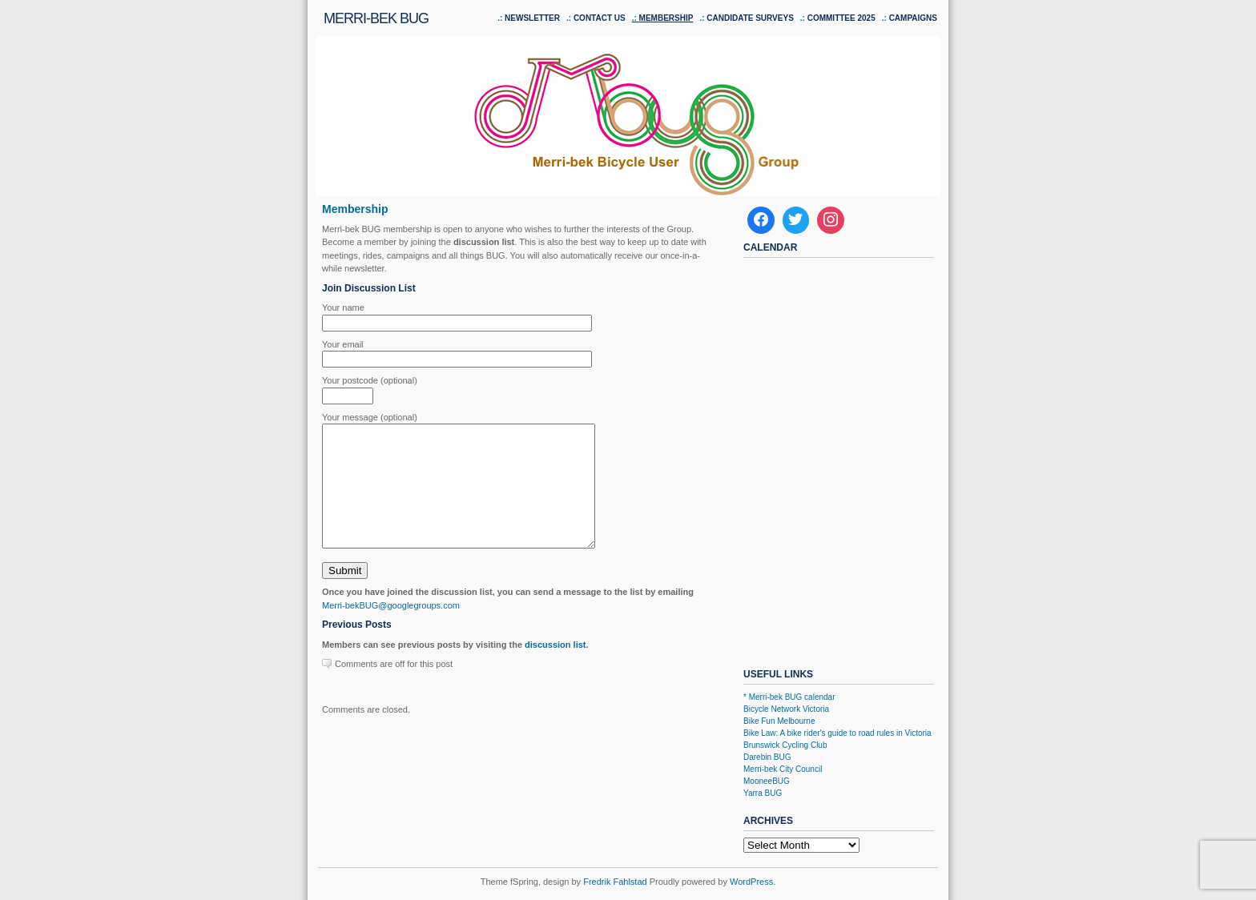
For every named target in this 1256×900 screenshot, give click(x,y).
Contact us (600, 18)
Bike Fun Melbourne (779, 721)
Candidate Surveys (750, 18)
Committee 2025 (841, 18)
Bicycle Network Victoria (786, 709)
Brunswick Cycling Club (785, 745)
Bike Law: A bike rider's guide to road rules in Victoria (837, 733)
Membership (666, 18)
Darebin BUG (767, 757)
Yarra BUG (762, 793)
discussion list (555, 668)
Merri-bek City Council (782, 769)
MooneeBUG (766, 781)
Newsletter (532, 18)
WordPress (751, 881)
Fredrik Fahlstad (616, 881)
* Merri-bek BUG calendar (789, 697)
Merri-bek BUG (376, 18)
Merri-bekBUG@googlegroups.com (391, 629)
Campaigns (913, 18)
